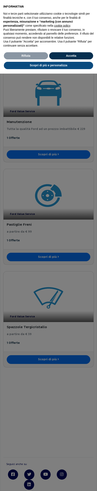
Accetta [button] (71, 55)
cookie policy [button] (62, 25)
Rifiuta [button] (25, 55)
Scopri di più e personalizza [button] (48, 65)
